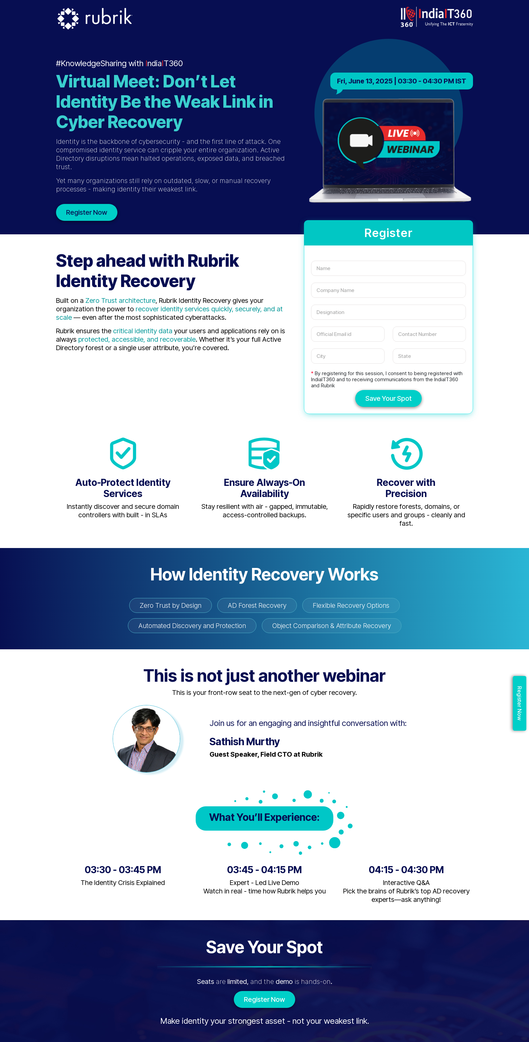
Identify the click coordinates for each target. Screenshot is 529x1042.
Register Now (86, 212)
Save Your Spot (388, 398)
